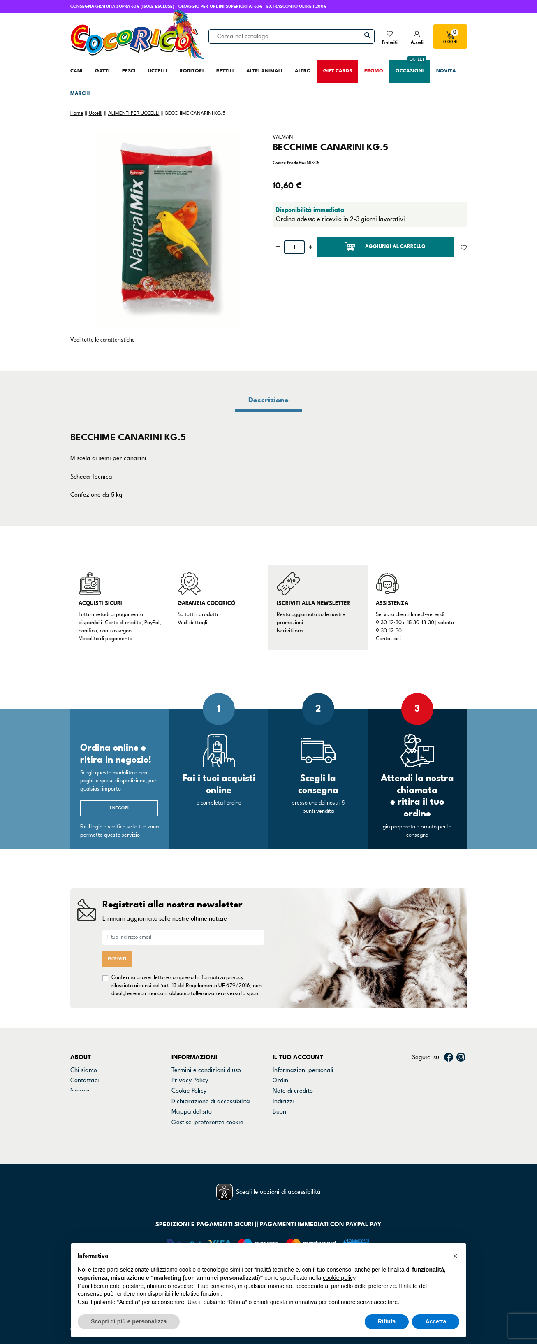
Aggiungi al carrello (385, 246)
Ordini (281, 1080)
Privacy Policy (189, 1080)
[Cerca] (291, 36)
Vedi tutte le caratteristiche (102, 340)
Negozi (80, 1090)
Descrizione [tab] (268, 400)
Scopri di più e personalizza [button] (129, 1321)
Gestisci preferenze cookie (207, 1122)
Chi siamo (83, 1070)
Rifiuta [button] (387, 1321)
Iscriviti (117, 959)
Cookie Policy (188, 1090)
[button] (455, 1256)
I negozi (119, 808)
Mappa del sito (191, 1111)
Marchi (79, 1101)
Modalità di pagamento (105, 639)
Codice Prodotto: (289, 162)
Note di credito (293, 1090)
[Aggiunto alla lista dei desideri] (464, 247)
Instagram (460, 1057)
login (96, 827)
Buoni (280, 1111)
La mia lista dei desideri (305, 1122)
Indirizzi (283, 1101)
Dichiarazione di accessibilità (210, 1101)
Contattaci (388, 639)
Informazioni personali (303, 1070)
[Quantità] (294, 247)
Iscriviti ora (290, 631)
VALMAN (283, 137)
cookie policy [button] (339, 1277)
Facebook (448, 1057)
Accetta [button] (435, 1321)
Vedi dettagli (192, 622)
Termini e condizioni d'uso (206, 1070)
